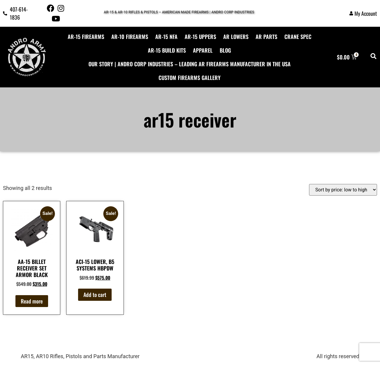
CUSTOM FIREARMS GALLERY (190, 77)
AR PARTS (266, 36)
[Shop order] (343, 190)
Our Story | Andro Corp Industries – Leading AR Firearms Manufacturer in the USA (189, 64)
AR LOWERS (235, 36)
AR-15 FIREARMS (86, 36)
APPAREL (203, 50)
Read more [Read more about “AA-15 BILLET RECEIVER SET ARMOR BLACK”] (32, 301)
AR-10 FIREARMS (129, 36)
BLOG (225, 50)
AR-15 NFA (166, 36)
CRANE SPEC (297, 36)
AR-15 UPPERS (200, 36)
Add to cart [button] (94, 294)
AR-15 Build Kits (167, 50)
